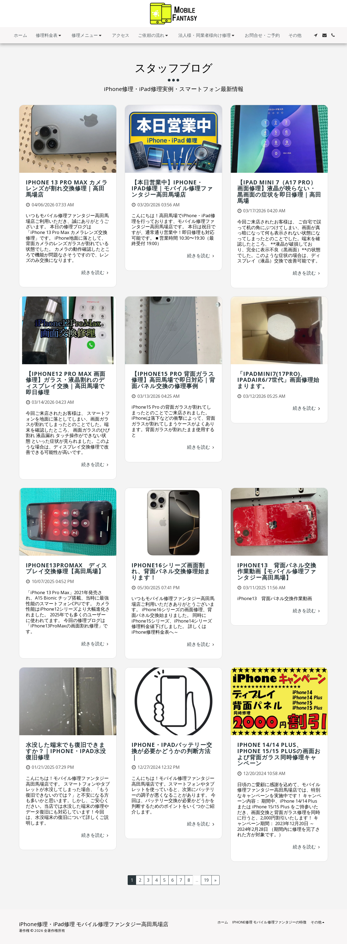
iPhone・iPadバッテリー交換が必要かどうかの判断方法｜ (171, 751)
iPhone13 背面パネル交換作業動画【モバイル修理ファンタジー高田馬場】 (276, 571)
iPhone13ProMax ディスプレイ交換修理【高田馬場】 (66, 568)
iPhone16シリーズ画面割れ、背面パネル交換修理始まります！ (170, 571)
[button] (49, 35)
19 (206, 880)
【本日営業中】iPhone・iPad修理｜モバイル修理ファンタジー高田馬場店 (172, 188)
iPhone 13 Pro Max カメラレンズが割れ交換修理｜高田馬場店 (67, 188)
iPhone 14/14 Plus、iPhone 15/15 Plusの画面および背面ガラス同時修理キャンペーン (279, 754)
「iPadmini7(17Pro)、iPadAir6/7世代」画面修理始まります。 (278, 380)
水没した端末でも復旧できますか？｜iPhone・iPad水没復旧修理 (66, 751)
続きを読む (95, 272)
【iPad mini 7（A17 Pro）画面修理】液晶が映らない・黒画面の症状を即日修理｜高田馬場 (279, 191)
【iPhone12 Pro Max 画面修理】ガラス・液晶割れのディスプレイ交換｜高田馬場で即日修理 (65, 383)
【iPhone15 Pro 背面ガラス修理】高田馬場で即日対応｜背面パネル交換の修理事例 (173, 380)
